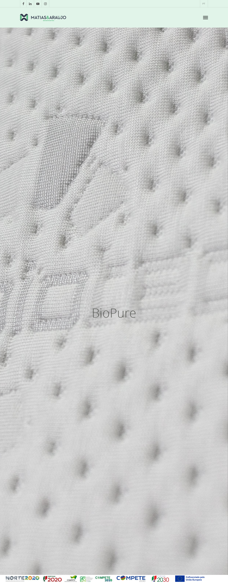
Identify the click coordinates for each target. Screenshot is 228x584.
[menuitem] (204, 3)
